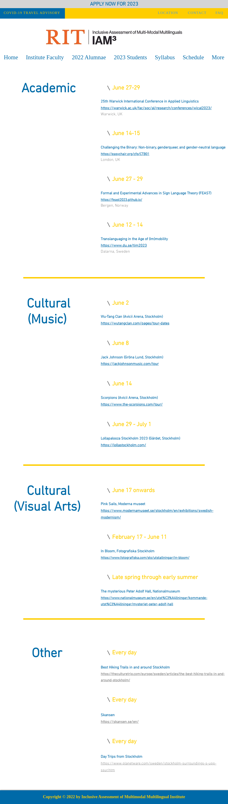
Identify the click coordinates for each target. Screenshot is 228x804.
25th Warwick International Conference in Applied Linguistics (150, 101)
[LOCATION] (168, 13)
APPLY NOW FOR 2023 (114, 4)
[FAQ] (220, 13)
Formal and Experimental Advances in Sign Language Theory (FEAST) (156, 193)
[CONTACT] (198, 13)
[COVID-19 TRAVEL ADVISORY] (32, 13)
